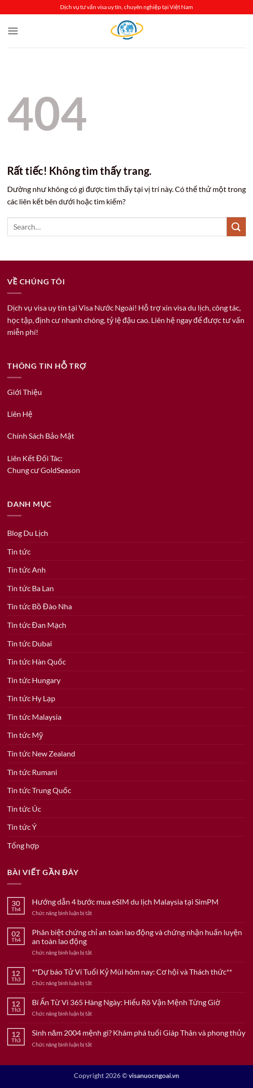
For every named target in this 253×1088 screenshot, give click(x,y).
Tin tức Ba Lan (30, 588)
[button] (13, 30)
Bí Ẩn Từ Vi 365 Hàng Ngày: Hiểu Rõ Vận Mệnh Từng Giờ (126, 1002)
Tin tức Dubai (29, 643)
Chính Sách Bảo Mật (40, 435)
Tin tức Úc (24, 808)
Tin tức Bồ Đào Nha (39, 606)
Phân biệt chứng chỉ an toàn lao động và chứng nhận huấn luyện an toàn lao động (137, 936)
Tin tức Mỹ (25, 734)
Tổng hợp (23, 845)
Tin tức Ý (22, 826)
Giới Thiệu (24, 391)
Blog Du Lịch (27, 532)
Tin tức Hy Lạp (31, 698)
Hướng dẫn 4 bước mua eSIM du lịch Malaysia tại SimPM (125, 901)
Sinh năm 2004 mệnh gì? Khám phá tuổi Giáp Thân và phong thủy (138, 1032)
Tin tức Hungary (34, 680)
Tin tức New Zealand (41, 753)
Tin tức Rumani (32, 771)
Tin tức (18, 551)
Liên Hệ (19, 413)
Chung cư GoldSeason (43, 469)
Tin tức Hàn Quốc (36, 661)
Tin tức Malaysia (34, 716)
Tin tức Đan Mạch (36, 624)
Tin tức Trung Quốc (39, 790)
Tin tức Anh (26, 569)
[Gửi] (236, 226)
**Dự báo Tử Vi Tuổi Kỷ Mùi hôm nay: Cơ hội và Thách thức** (132, 971)
